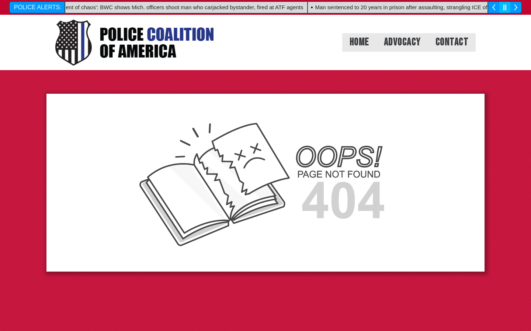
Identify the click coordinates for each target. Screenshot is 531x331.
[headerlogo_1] (134, 43)
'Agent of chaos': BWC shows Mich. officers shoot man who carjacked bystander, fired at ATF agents (182, 7)
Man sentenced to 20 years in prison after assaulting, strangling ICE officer (407, 7)
